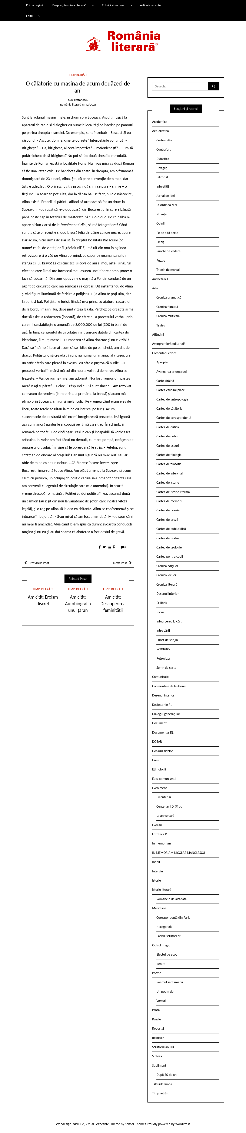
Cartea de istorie (167, 482)
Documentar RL (162, 732)
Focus (160, 612)
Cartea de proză (167, 520)
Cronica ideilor (166, 575)
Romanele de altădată (171, 899)
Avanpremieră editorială (169, 344)
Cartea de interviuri (169, 473)
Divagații (162, 168)
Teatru (160, 325)
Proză (156, 1010)
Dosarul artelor (162, 751)
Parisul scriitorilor (168, 936)
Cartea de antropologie (172, 399)
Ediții (29, 16)
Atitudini (158, 334)
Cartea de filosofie (169, 464)
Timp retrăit (78, 75)
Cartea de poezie (168, 510)
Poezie (156, 973)
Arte (155, 288)
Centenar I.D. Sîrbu (169, 806)
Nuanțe (161, 214)
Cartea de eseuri (167, 446)
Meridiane (159, 908)
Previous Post (39, 563)
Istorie (156, 880)
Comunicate (160, 677)
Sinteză (157, 1056)
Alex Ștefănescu (78, 100)
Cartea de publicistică (171, 529)
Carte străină (165, 381)
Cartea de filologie (169, 455)
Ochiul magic (161, 945)
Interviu (157, 871)
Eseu (155, 760)
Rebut (160, 964)
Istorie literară (162, 890)
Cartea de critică (167, 427)
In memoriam (161, 843)
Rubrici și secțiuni (113, 5)
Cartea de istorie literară (173, 492)
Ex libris (161, 603)
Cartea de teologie (169, 547)
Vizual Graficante (97, 1124)
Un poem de (164, 991)
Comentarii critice (164, 353)
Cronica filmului (167, 307)
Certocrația (164, 140)
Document (159, 723)
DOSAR (157, 742)
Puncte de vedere (168, 251)
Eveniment (159, 788)
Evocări (157, 825)
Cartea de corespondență (173, 418)
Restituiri (158, 1038)
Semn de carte (166, 668)
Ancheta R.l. (160, 279)
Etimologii (159, 769)
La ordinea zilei (166, 205)
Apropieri (162, 362)
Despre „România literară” (69, 5)
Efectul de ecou (166, 954)
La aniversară (165, 816)
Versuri (161, 1001)
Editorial (162, 177)
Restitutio (163, 649)
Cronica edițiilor (167, 566)
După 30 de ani (166, 1075)
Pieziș (160, 242)
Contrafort (163, 149)
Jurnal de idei (165, 196)
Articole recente (150, 5)
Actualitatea (160, 131)
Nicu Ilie (78, 1124)
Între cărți (163, 630)
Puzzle (160, 260)
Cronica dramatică (168, 297)
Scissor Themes (135, 1124)
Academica (159, 122)
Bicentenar (163, 797)
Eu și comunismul (164, 779)
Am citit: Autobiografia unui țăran (78, 603)
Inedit (156, 862)
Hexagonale (164, 927)
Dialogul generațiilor (166, 714)
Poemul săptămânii (169, 982)
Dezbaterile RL (162, 705)
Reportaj (158, 1028)
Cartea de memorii (169, 501)
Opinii (160, 223)
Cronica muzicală (168, 316)
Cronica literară (166, 584)
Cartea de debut (167, 436)
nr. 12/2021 (89, 104)
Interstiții (162, 186)
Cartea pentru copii (169, 556)
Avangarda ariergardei (171, 372)
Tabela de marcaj (168, 270)
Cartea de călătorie (169, 408)
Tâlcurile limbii (162, 1084)
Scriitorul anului (163, 1047)
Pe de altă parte (167, 233)
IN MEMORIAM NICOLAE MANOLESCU (178, 853)
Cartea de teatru (167, 538)
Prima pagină (34, 5)
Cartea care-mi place (170, 390)
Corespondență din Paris (173, 917)
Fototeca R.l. (160, 834)
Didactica (162, 159)
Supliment (159, 1065)
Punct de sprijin (167, 640)
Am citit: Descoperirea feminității (113, 603)
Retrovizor (163, 658)
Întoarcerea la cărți (169, 621)
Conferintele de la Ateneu (169, 686)
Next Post (120, 563)
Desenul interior (167, 594)
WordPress (182, 1124)
